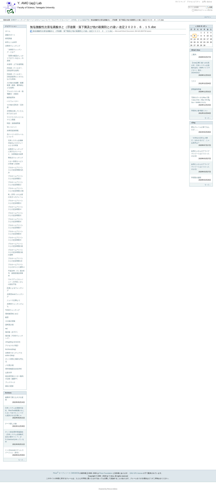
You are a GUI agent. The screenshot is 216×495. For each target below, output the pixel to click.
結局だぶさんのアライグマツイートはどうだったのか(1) (201, 168)
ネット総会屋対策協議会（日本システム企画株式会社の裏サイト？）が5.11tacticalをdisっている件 (15, 438)
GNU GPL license (136, 473)
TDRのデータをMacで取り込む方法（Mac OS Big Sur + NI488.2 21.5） (201, 101)
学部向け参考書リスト (201, 112)
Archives (8, 393)
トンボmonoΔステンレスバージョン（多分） (15, 452)
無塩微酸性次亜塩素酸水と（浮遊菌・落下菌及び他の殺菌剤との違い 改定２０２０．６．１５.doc (71, 31)
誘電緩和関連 (201, 90)
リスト (201, 82)
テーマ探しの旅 (15, 425)
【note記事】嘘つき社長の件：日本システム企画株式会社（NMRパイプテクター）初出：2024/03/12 (201, 69)
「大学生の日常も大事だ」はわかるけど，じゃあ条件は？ (201, 142)
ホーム (7, 31)
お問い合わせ (207, 2)
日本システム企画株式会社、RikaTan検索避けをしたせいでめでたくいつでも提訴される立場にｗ (15, 413)
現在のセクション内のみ (203, 10)
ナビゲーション (11, 26)
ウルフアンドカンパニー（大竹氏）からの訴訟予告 (71, 20)
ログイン (207, 17)
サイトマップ (180, 2)
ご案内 (201, 56)
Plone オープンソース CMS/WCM (66, 473)
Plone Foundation (105, 473)
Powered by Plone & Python (108, 489)
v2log (193, 122)
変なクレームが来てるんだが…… (201, 129)
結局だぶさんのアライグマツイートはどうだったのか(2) (201, 155)
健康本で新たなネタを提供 (15, 400)
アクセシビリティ (193, 2)
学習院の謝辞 (201, 179)
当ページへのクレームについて (38, 20)
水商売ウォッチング (18, 20)
